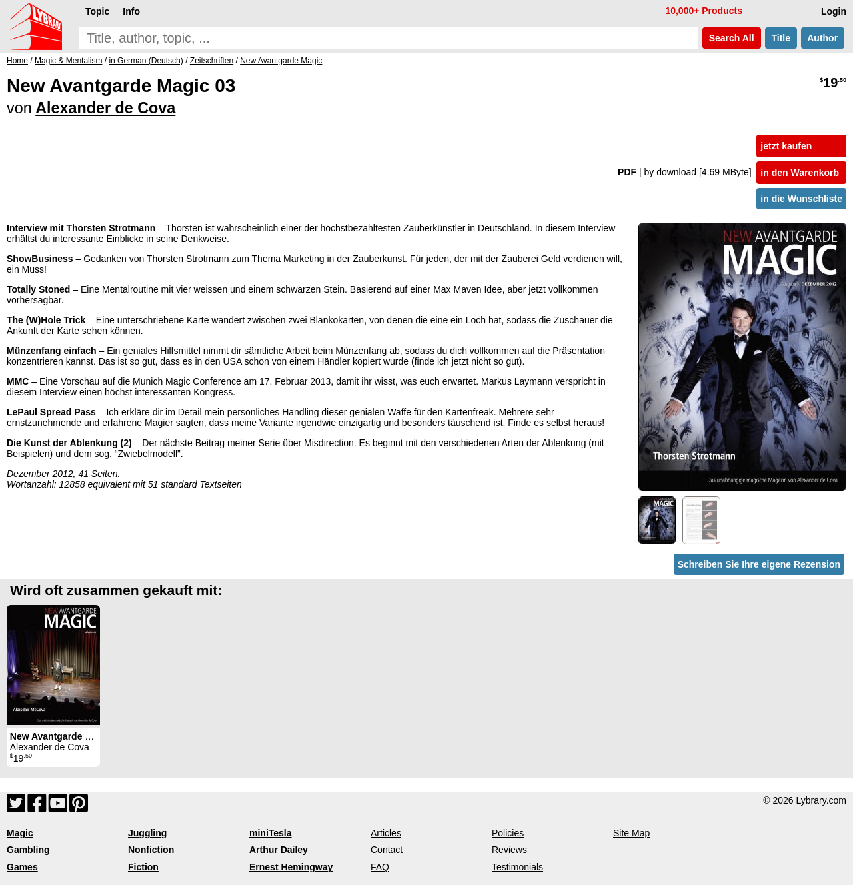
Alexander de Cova (105, 108)
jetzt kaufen (786, 146)
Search (731, 38)
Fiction (143, 867)
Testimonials (517, 867)
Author (822, 38)
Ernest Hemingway (291, 867)
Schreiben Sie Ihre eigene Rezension (759, 564)
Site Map (631, 833)
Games (22, 867)
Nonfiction (151, 849)
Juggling (147, 833)
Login (833, 11)
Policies (508, 833)
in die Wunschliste (801, 198)
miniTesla (270, 833)
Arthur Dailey (278, 849)
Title (781, 38)
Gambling (28, 849)
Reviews (509, 849)
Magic (20, 833)
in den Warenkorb (799, 172)
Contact (387, 849)
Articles (386, 833)
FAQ (380, 867)
